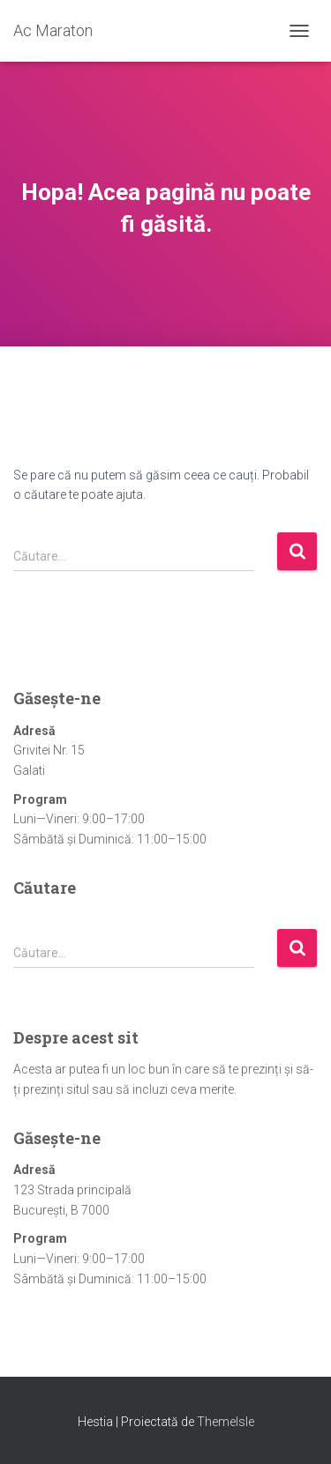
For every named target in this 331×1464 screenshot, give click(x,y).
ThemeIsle (225, 1422)
